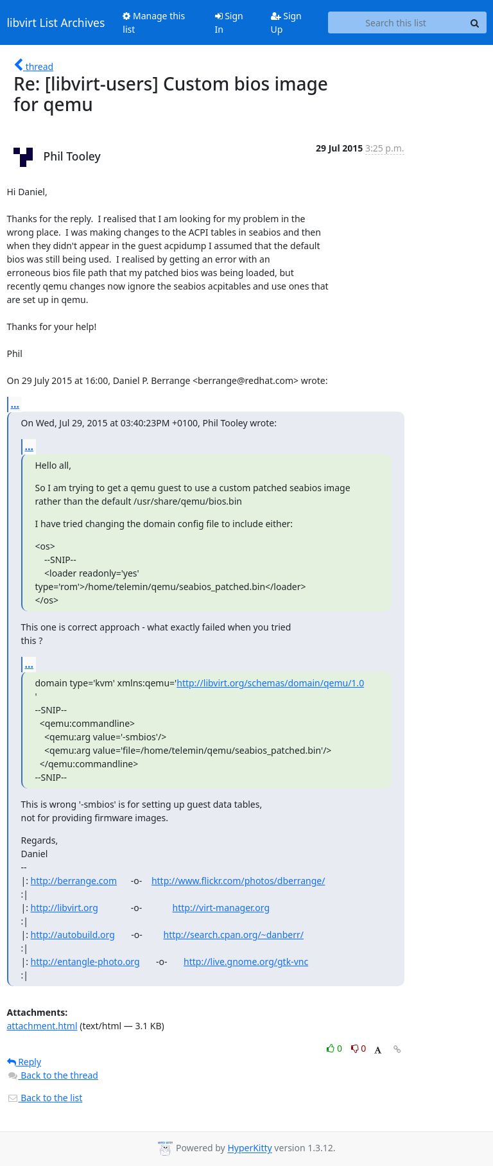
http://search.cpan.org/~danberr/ (233, 934)
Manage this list (154, 22)
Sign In (229, 22)
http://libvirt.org (64, 907)
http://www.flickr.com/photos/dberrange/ (238, 881)
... (15, 404)
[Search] (475, 22)
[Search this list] (396, 22)
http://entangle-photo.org (85, 961)
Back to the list (45, 1098)
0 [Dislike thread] (359, 1048)
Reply (24, 1062)
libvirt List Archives (56, 22)
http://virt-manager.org (221, 907)
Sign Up (286, 22)
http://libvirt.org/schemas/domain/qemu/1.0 (270, 683)
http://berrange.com (74, 881)
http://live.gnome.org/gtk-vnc (246, 961)
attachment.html (42, 1026)
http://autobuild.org (73, 934)
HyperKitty (249, 1148)
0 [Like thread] (335, 1048)
